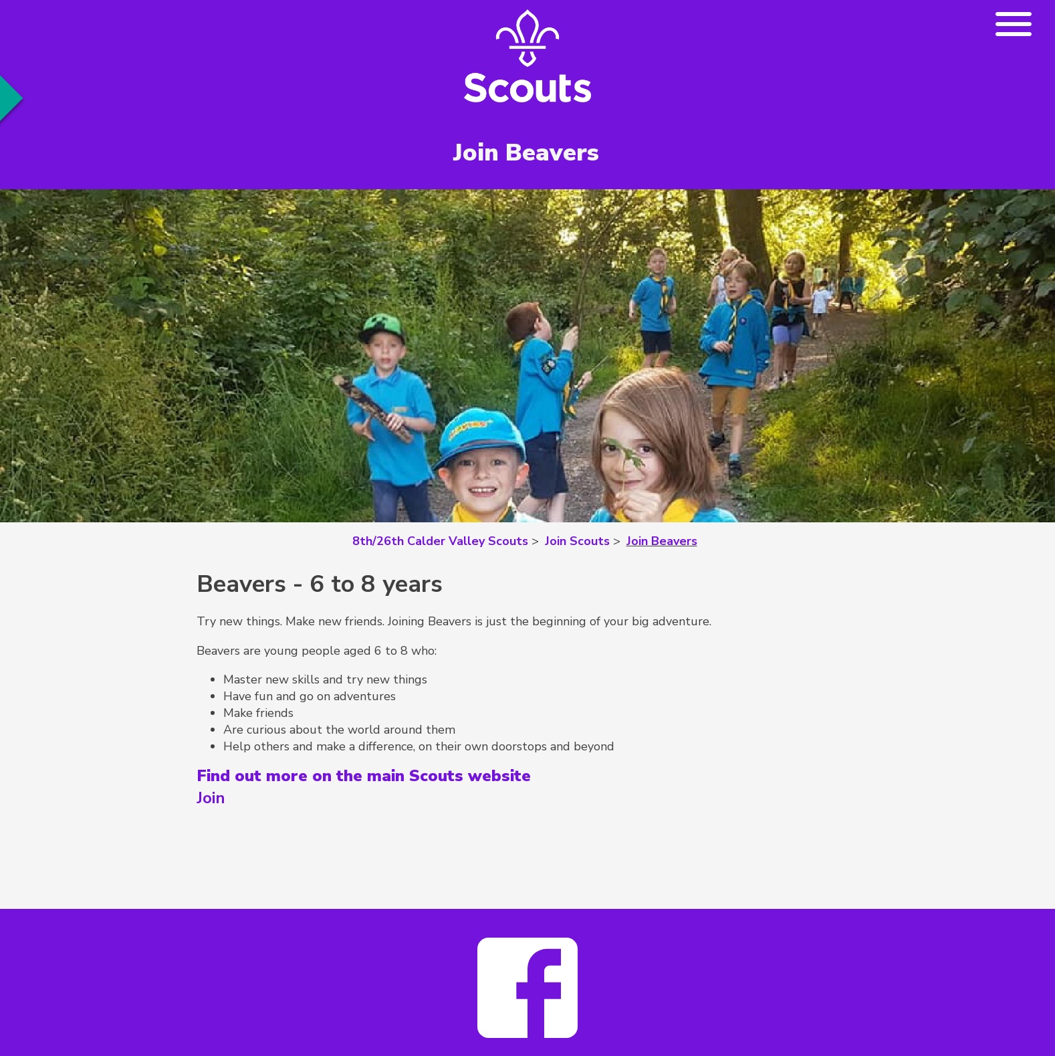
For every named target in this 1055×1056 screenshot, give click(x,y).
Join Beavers (661, 541)
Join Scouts (577, 541)
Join (211, 798)
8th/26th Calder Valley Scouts (440, 541)
